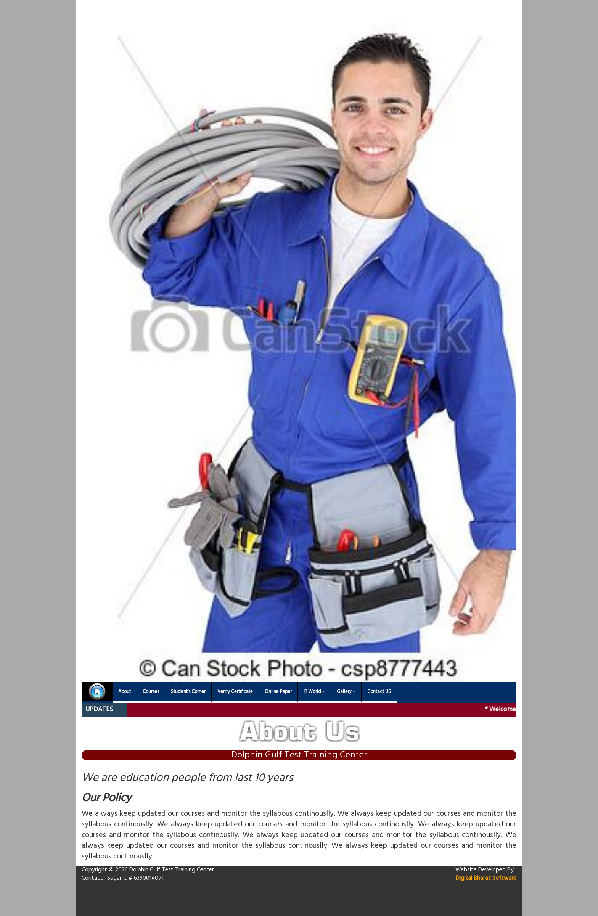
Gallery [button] (346, 692)
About (124, 692)
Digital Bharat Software (486, 878)
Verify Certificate (235, 692)
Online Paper (278, 692)
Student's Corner (188, 692)
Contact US (379, 692)
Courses (151, 692)
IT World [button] (314, 692)
